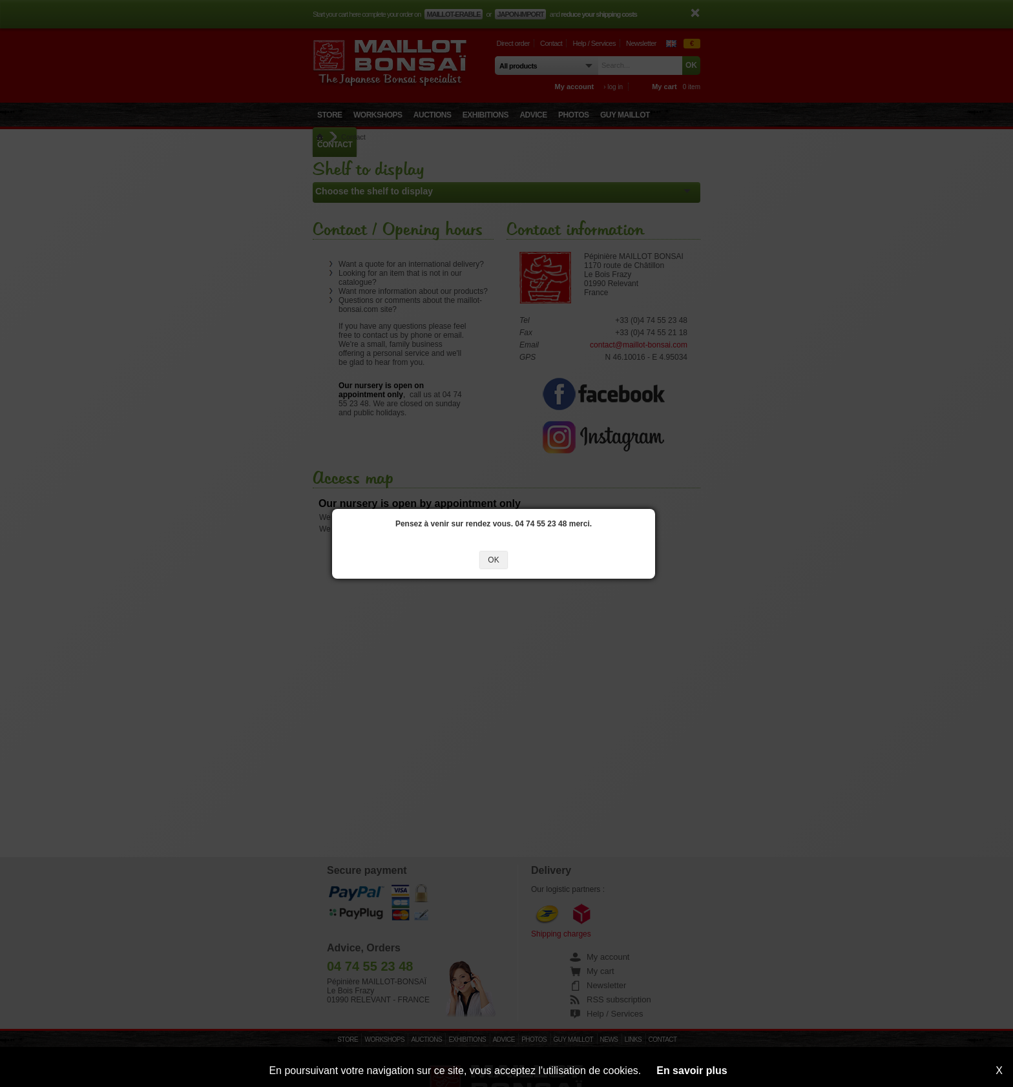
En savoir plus (691, 1070)
